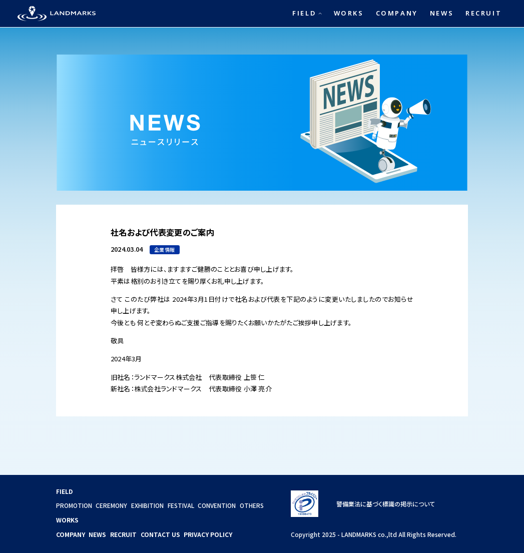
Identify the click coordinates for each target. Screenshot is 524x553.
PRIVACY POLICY (208, 534)
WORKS (349, 13)
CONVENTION (217, 505)
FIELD (304, 13)
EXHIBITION (147, 505)
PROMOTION (74, 505)
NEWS (441, 13)
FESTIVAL (181, 505)
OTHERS (252, 505)
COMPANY (397, 13)
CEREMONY (111, 505)
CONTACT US (160, 534)
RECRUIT (483, 13)
